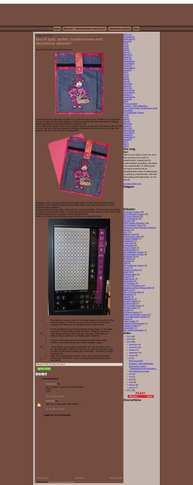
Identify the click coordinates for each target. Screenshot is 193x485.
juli (125, 43)
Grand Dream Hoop (132, 237)
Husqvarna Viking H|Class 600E (137, 288)
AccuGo (126, 310)
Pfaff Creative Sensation (54, 364)
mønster (127, 297)
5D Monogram (129, 303)
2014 (128, 336)
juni (126, 46)
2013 (128, 339)
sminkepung (128, 245)
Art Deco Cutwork (131, 312)
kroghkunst (51, 384)
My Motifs (127, 259)
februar (127, 55)
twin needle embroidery (133, 330)
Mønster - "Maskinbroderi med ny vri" (85, 28)
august (127, 41)
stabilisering (128, 299)
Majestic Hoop (129, 234)
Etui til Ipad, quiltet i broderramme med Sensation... (143, 367)
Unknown (50, 401)
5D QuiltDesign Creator (133, 113)
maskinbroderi (129, 250)
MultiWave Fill (129, 257)
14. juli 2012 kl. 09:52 (55, 396)
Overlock (127, 261)
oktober (127, 66)
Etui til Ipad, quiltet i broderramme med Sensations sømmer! (69, 41)
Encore (126, 268)
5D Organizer (129, 283)
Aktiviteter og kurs (119, 28)
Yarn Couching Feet (132, 292)
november (129, 64)
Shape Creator (129, 248)
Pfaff (125, 263)
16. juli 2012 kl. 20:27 (55, 409)
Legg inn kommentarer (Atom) (61, 482)
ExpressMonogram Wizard (135, 317)
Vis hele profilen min (132, 184)
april (126, 50)
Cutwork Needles (130, 239)
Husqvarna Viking (131, 270)
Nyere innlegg (43, 478)
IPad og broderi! (130, 104)
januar (127, 57)
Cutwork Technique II (132, 286)
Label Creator (129, 321)
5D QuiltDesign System (133, 265)
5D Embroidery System (133, 254)
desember (129, 37)
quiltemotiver (129, 279)
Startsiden (79, 478)
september (129, 39)
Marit (48, 47)
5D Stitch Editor (130, 308)
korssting (127, 277)
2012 (128, 342)
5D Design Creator (131, 212)
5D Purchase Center (132, 306)
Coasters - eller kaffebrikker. (135, 106)
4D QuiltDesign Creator (133, 252)
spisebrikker (128, 328)
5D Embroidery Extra (132, 225)
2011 (128, 390)
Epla (136, 28)
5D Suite (127, 221)
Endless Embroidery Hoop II (135, 315)
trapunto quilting (130, 301)
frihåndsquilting (130, 274)
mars (126, 52)
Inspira (126, 319)
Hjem (57, 28)
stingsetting (128, 281)
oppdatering (128, 241)
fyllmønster (128, 294)
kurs (125, 232)
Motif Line (127, 290)
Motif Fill (127, 272)
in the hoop (128, 243)
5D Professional (130, 219)
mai (126, 48)
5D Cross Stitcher (131, 216)
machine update (130, 326)
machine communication (134, 323)
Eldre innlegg (116, 478)
